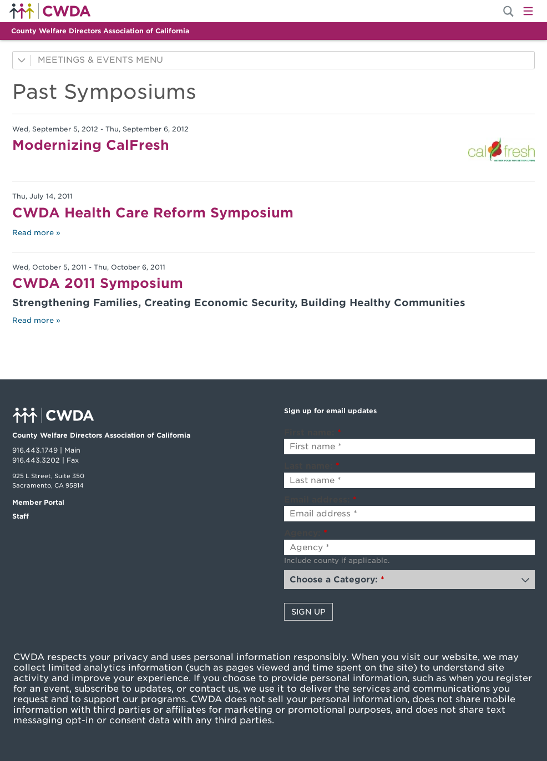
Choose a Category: (337, 580)
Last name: (312, 466)
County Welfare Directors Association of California (100, 31)
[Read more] (501, 149)
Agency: (305, 533)
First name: (312, 433)
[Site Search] (508, 11)
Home (50, 11)
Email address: (320, 500)
